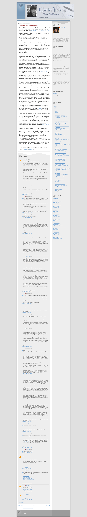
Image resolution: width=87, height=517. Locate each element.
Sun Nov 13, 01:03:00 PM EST (27, 217)
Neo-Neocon (56, 207)
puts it (40, 108)
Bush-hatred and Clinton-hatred (60, 163)
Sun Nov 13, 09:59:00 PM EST (27, 291)
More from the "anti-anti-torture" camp (61, 113)
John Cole (56, 208)
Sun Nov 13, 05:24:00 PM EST (27, 233)
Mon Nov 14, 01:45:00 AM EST (27, 312)
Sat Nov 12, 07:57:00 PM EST (27, 194)
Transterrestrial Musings (58, 225)
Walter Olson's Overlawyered (59, 230)
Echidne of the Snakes (58, 238)
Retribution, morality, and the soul (60, 123)
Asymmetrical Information (58, 203)
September (57, 191)
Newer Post (20, 505)
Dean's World (56, 234)
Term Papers (28, 454)
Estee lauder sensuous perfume (28, 479)
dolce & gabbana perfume (27, 478)
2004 (37, 38)
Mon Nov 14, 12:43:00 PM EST (27, 373)
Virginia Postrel (57, 219)
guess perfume (26, 481)
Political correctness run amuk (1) (60, 154)
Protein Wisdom (57, 216)
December (57, 111)
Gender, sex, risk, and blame (59, 166)
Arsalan (27, 494)
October (56, 190)
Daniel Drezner (57, 223)
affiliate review (25, 490)
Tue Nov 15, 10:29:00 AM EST (27, 452)
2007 (55, 107)
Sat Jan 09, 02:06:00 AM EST (27, 468)
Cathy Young (28, 235)
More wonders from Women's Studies (61, 149)
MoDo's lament (57, 186)
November (57, 112)
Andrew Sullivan (57, 199)
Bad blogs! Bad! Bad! (58, 189)
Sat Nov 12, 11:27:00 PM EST (27, 212)
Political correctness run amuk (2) (60, 153)
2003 (40, 38)
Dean (27, 159)
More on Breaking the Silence (60, 150)
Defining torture (57, 143)
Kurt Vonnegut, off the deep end (60, 141)
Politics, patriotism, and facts (59, 161)
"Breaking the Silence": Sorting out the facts (62, 165)
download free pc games (27, 489)
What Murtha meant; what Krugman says (62, 146)
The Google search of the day (60, 184)
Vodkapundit (56, 206)
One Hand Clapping (57, 224)
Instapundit (56, 198)
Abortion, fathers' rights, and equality (61, 185)
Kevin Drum (56, 220)
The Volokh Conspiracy (58, 201)
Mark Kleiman (56, 232)
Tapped (55, 228)
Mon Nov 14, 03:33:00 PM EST (27, 421)
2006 (55, 108)
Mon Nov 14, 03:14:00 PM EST (27, 399)
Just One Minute (57, 233)
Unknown (27, 485)
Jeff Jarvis (56, 215)
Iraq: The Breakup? (58, 180)
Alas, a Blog (56, 229)
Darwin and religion (58, 124)
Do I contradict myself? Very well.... (61, 151)
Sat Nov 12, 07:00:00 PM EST (27, 180)
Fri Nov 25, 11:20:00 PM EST (27, 499)
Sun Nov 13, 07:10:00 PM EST (27, 262)
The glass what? (57, 173)
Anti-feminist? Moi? (58, 138)
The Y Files (55, 93)
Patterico (55, 210)
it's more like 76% (45, 124)
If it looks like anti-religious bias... (60, 128)
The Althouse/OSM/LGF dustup (60, 159)
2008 (55, 106)
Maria (27, 470)
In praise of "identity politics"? (60, 164)
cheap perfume (26, 476)
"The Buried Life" (26, 441)
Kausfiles (56, 221)
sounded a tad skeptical (39, 51)
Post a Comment (21, 502)
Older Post (48, 505)
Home (34, 505)
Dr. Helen (56, 237)
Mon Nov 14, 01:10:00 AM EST (27, 303)
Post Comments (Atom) (28, 508)
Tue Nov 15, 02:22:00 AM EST (27, 447)
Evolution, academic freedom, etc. (60, 169)
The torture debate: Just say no (60, 160)
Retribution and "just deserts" (59, 115)
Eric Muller (56, 211)
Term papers (25, 456)
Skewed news (57, 133)
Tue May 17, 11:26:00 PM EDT (27, 491)
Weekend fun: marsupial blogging (60, 182)
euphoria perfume (26, 480)
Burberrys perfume (26, 477)
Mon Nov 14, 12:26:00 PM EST (27, 346)
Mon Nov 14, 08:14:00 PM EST (27, 431)
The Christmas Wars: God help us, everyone (62, 168)
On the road (57, 181)
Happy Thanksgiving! (58, 134)
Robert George (56, 212)
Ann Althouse (56, 202)
